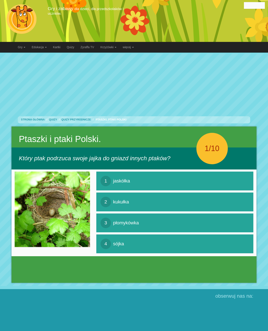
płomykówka (119, 223)
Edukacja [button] (39, 47)
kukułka (114, 202)
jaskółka (115, 181)
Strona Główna (33, 119)
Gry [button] (21, 47)
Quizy (70, 47)
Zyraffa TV (87, 47)
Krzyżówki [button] (108, 47)
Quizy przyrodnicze (76, 119)
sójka (112, 244)
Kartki (57, 47)
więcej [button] (128, 47)
